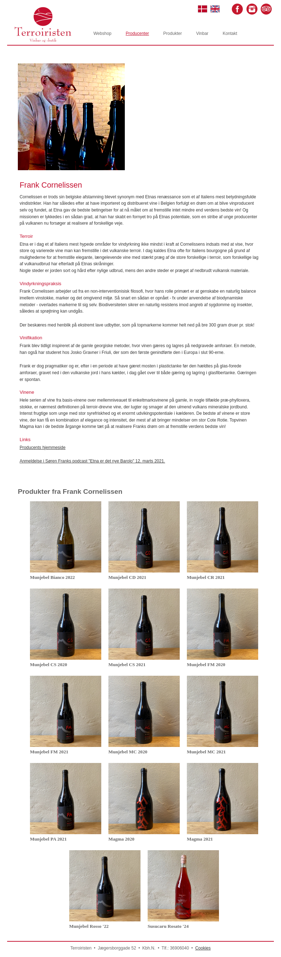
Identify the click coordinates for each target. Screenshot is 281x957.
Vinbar (202, 33)
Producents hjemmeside (43, 447)
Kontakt (230, 33)
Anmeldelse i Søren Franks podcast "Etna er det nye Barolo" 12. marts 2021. (92, 461)
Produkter (172, 33)
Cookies (202, 948)
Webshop (102, 33)
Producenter (137, 33)
